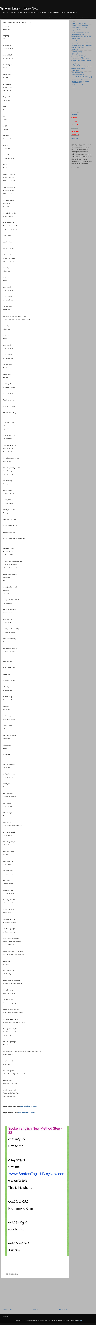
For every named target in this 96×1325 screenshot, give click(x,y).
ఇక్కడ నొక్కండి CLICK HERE (28, 1106)
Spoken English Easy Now (19, 8)
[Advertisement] (35, 1293)
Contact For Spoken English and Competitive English (80, 82)
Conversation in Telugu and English (81, 36)
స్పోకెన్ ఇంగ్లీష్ (74, 53)
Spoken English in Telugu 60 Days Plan (82, 45)
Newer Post (7, 1309)
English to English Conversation (80, 30)
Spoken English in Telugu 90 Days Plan (82, 43)
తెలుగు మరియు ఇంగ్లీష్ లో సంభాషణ (80, 58)
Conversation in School (77, 74)
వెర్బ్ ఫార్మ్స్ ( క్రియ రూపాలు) (78, 68)
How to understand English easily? (80, 32)
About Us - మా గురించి (77, 85)
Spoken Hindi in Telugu (77, 47)
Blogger (80, 1320)
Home (35, 1309)
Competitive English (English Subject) (81, 77)
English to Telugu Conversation (79, 27)
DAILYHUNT (74, 138)
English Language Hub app (78, 23)
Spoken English (75, 38)
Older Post (63, 1309)
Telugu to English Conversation (79, 25)
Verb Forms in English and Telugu (80, 79)
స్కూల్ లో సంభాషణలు (77, 64)
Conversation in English (77, 34)
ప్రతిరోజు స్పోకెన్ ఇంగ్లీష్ (77, 51)
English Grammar (76, 40)
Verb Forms (74, 49)
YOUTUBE (74, 114)
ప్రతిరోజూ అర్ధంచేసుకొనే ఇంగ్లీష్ (78, 56)
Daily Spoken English (77, 72)
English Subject (75, 70)
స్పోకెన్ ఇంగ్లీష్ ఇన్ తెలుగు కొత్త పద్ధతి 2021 (81, 66)
